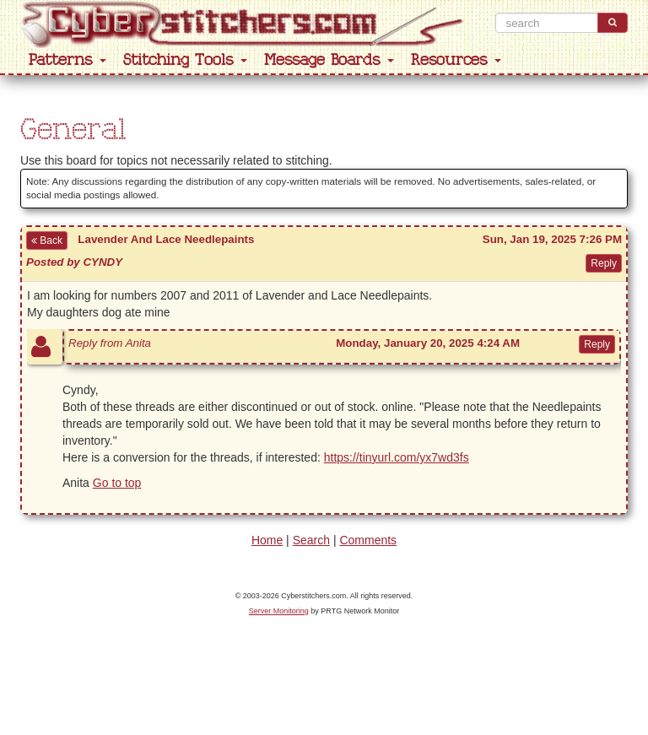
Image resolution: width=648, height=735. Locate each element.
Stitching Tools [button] (185, 60)
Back (46, 240)
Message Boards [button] (329, 60)
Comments (368, 540)
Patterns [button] (67, 60)
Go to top (117, 482)
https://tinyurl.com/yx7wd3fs (396, 457)
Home (267, 540)
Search (311, 540)
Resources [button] (456, 60)
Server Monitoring (279, 611)
